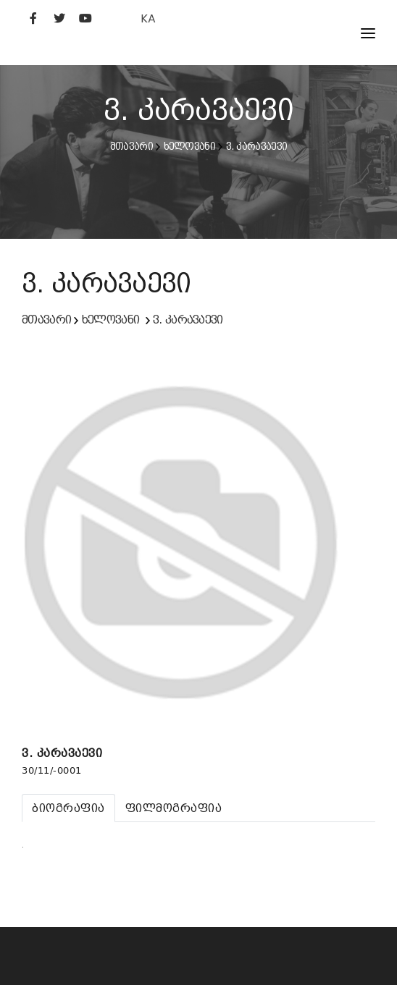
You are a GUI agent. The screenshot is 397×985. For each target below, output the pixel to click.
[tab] (68, 808)
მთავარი (131, 146)
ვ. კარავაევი (257, 146)
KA (148, 18)
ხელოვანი (189, 146)
